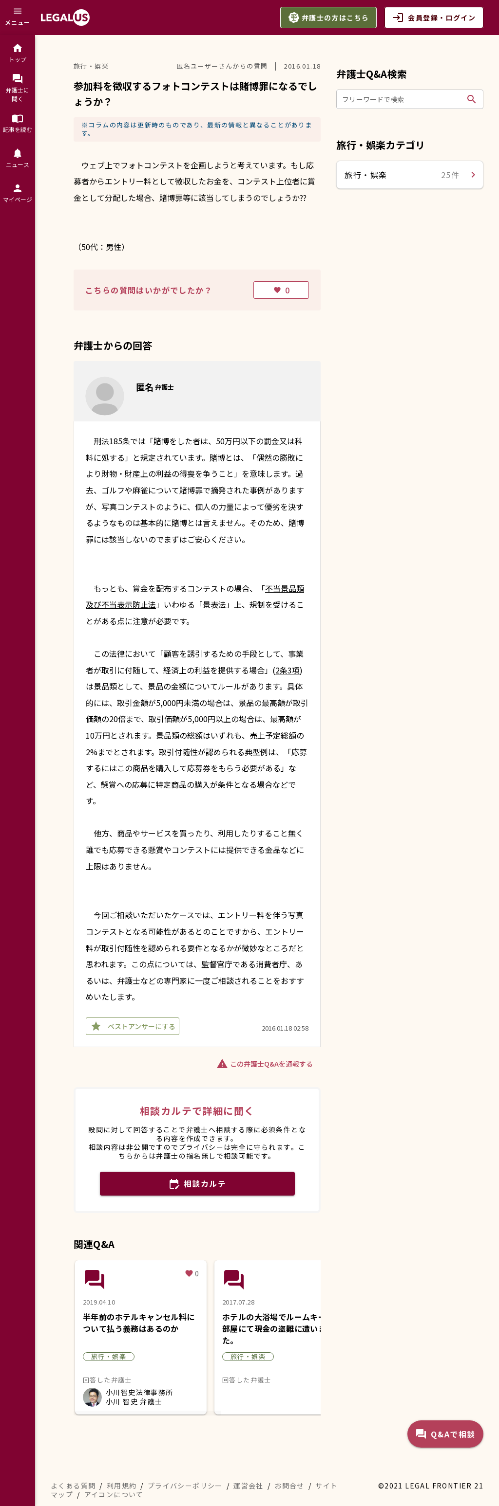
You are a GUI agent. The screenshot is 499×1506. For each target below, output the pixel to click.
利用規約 (122, 1485)
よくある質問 (73, 1485)
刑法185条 (112, 441)
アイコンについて (114, 1494)
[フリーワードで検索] (402, 99)
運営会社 (248, 1485)
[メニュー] (17, 17)
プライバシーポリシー (185, 1485)
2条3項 (287, 670)
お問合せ (289, 1485)
